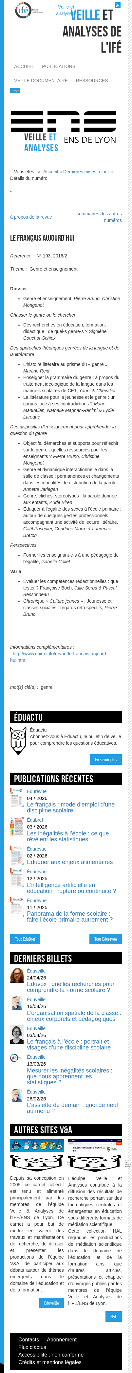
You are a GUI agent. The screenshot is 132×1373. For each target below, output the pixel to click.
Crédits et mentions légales (50, 1362)
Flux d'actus (32, 1347)
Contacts (28, 1339)
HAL (113, 1316)
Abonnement (62, 1339)
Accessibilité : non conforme (51, 1355)
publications (58, 66)
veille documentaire (41, 80)
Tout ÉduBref (25, 939)
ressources (92, 80)
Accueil (50, 171)
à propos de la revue (31, 217)
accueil (24, 66)
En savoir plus (106, 759)
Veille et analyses (65, 10)
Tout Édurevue (105, 939)
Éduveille (51, 1303)
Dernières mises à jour (86, 171)
